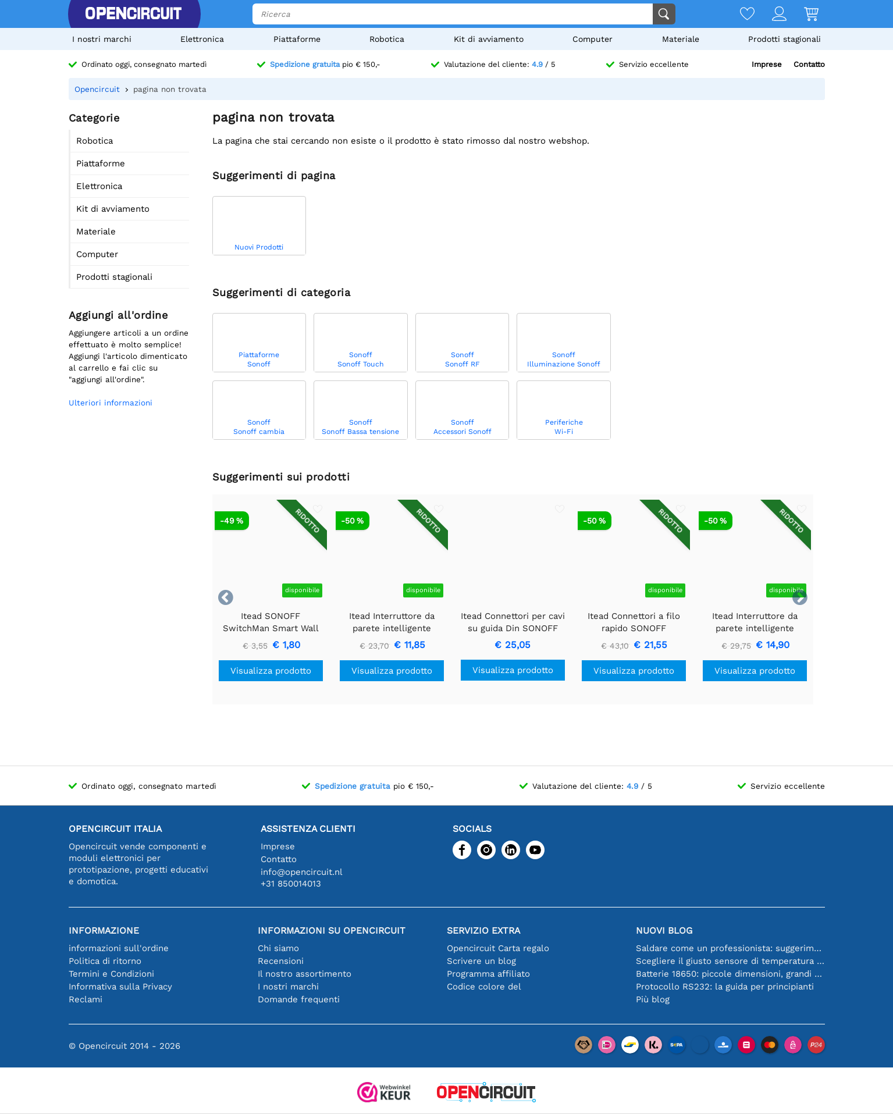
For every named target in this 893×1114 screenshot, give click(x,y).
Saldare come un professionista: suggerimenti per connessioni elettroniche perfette (730, 948)
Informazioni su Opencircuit (331, 930)
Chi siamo (278, 948)
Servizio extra (483, 930)
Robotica (386, 39)
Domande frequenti (299, 999)
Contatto (809, 64)
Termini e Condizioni (111, 974)
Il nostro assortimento (304, 974)
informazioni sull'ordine (119, 948)
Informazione (104, 930)
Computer (592, 39)
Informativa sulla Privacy (120, 986)
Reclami (85, 999)
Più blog (653, 999)
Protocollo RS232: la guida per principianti (725, 986)
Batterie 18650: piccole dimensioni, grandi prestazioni (730, 974)
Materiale (680, 39)
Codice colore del (484, 986)
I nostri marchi (101, 39)
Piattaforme (297, 39)
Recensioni (281, 961)
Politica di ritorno (105, 961)
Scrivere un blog (481, 961)
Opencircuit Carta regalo (498, 948)
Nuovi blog (664, 930)
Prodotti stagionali (784, 39)
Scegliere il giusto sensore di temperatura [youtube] (730, 961)
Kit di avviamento (489, 39)
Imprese (767, 64)
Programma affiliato (488, 974)
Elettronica (202, 39)
